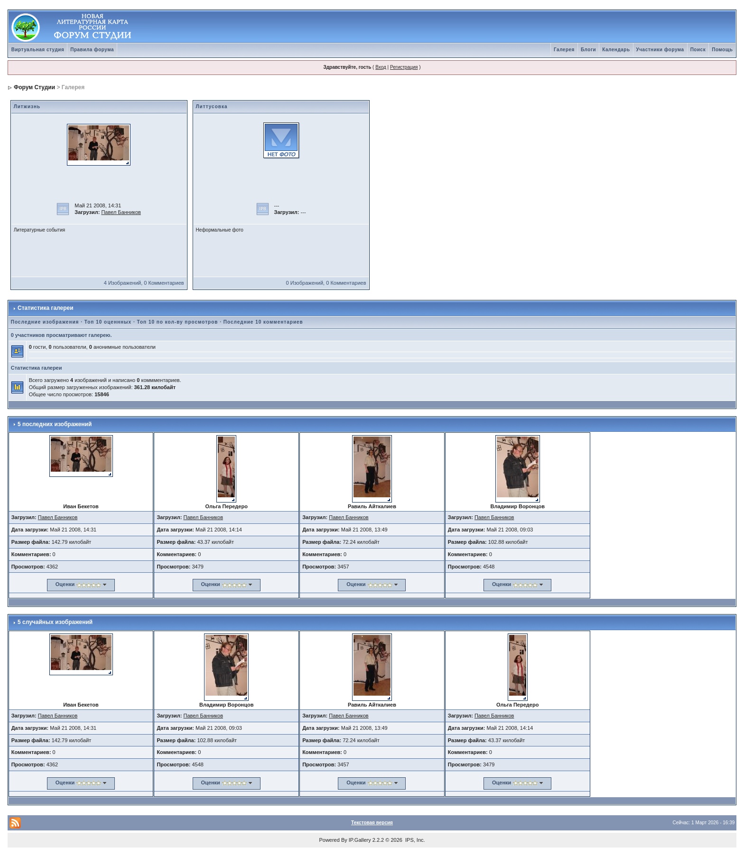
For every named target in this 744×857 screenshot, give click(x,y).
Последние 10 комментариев (263, 322)
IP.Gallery (360, 840)
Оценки (65, 584)
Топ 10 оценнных (107, 322)
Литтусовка (212, 106)
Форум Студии (34, 87)
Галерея (564, 49)
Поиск (698, 49)
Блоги (588, 49)
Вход (380, 67)
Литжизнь (27, 106)
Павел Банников (121, 212)
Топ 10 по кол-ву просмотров (177, 322)
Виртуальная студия (38, 49)
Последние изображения (45, 322)
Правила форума (92, 49)
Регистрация (404, 67)
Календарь (616, 49)
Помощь (722, 49)
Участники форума (660, 49)
